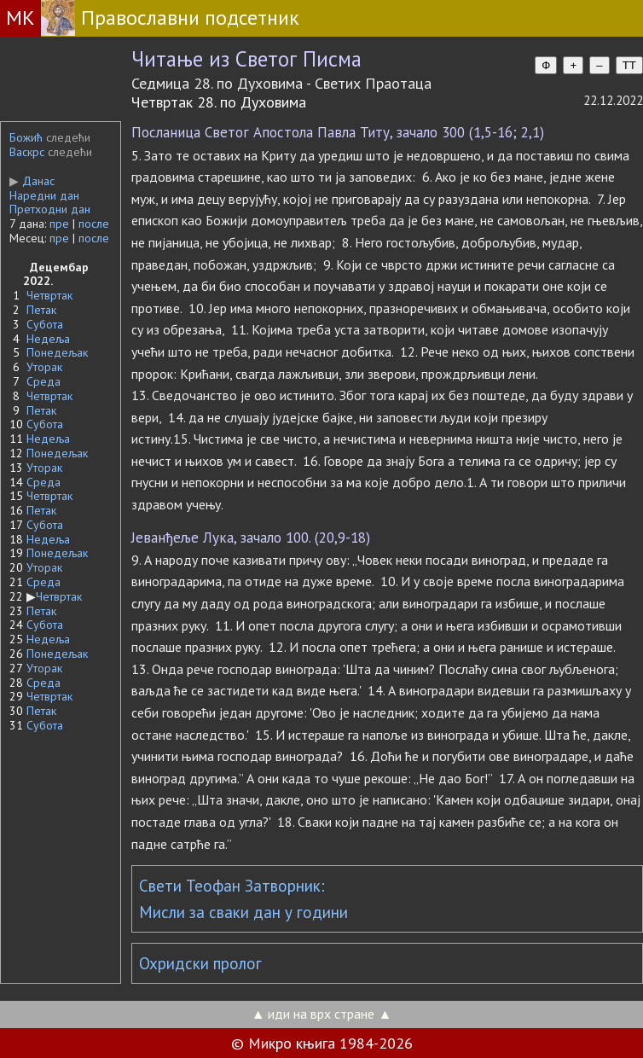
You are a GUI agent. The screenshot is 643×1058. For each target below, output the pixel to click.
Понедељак (57, 352)
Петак (41, 309)
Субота (44, 324)
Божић (26, 137)
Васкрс (26, 152)
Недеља (48, 338)
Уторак (44, 367)
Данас (32, 181)
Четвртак (49, 295)
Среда (43, 381)
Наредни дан (44, 195)
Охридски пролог (200, 963)
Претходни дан (49, 209)
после (93, 223)
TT (629, 65)
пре (59, 223)
